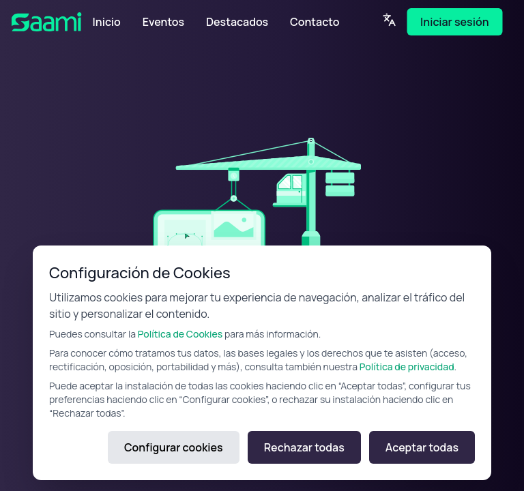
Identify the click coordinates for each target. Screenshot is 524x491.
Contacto (314, 21)
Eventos (163, 21)
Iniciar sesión (454, 21)
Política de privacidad (407, 366)
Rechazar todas (304, 447)
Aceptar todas (421, 447)
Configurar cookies (173, 447)
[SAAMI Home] (52, 21)
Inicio (107, 21)
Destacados (237, 21)
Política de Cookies (180, 333)
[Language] (389, 20)
